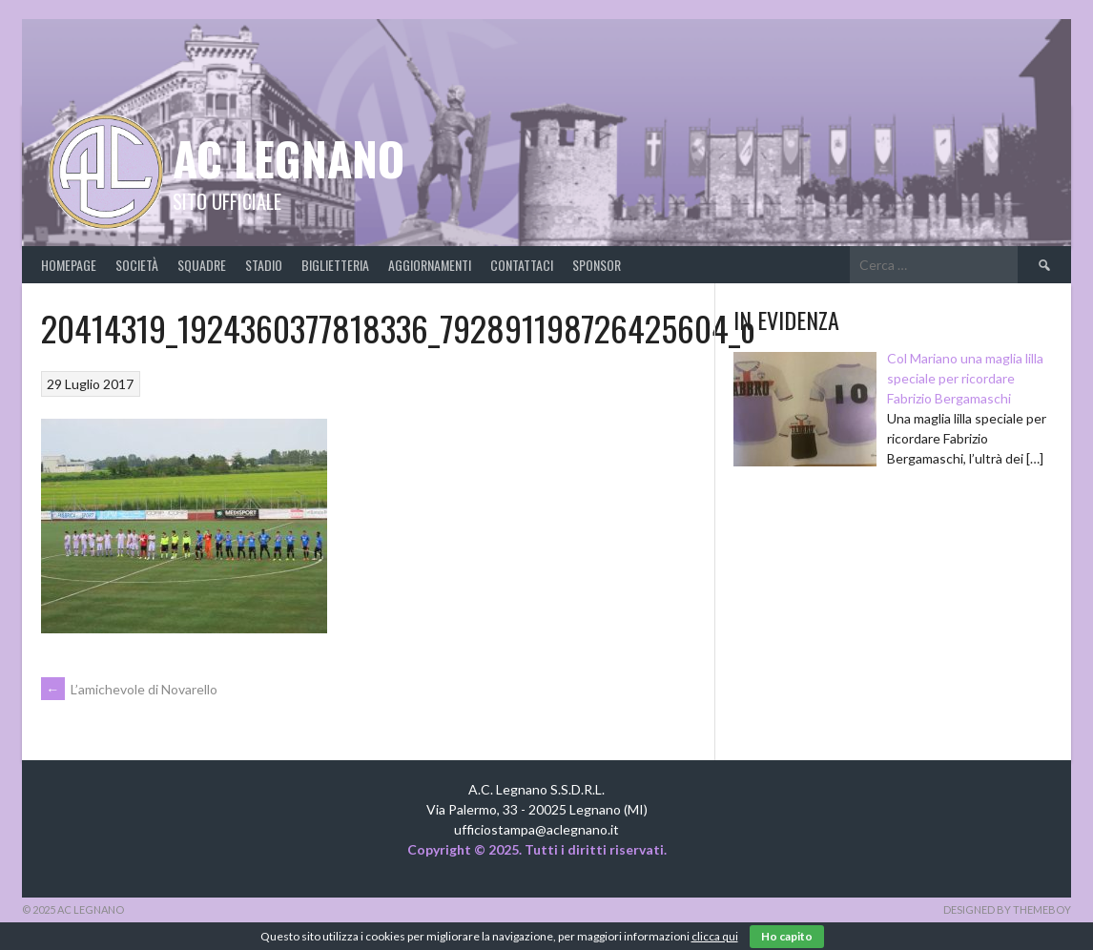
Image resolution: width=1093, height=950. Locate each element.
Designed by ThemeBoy (1007, 909)
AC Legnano (288, 158)
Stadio (263, 265)
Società (136, 265)
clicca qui (714, 936)
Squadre (201, 265)
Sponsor (596, 265)
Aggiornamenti (429, 265)
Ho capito (787, 936)
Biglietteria (335, 265)
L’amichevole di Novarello (129, 689)
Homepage (68, 265)
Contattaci (521, 265)
